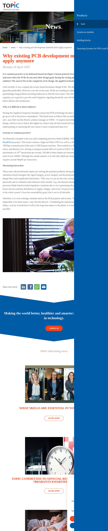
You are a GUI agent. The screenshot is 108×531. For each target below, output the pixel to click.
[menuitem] (5, 47)
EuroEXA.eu (8, 142)
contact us (54, 328)
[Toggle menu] (102, 5)
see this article (54, 418)
